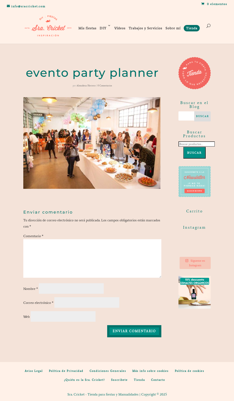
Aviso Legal (34, 371)
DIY (103, 28)
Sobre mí (173, 28)
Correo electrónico (38, 303)
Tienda (139, 380)
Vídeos (119, 28)
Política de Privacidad (66, 371)
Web (26, 317)
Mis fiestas (87, 28)
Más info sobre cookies (150, 371)
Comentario (33, 236)
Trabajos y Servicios (145, 28)
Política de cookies (189, 371)
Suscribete (119, 380)
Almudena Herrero (86, 85)
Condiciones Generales (108, 371)
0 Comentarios (105, 85)
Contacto (158, 380)
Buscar (194, 153)
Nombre (30, 289)
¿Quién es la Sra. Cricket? (84, 380)
